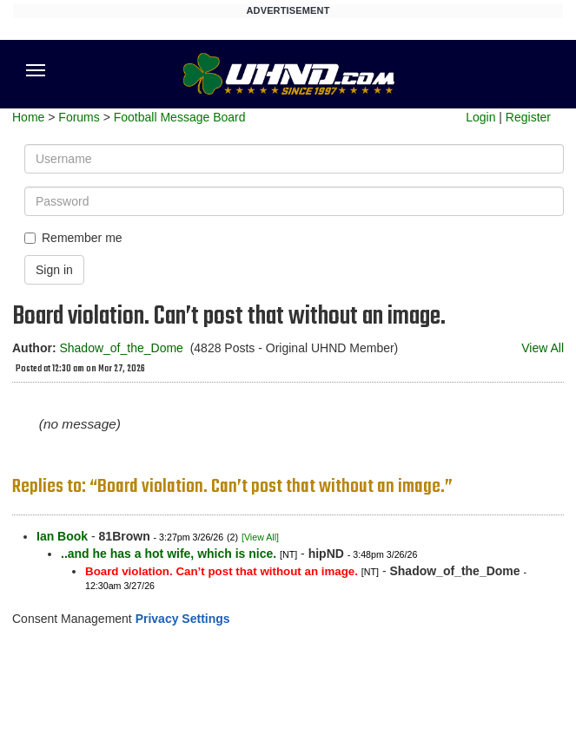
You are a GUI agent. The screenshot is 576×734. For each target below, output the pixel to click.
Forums (78, 117)
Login (480, 117)
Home (28, 117)
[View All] (260, 537)
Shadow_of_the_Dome (120, 348)
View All (542, 348)
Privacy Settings (183, 619)
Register (528, 117)
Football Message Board (180, 117)
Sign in (54, 270)
